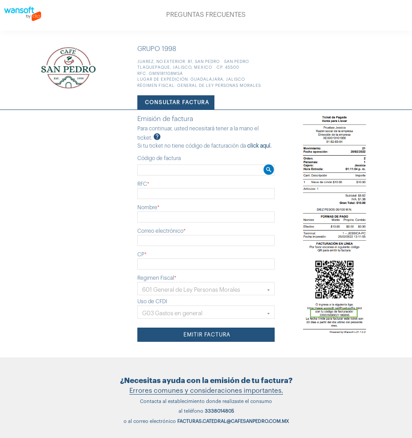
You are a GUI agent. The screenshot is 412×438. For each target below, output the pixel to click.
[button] (206, 288)
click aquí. (259, 146)
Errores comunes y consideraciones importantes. (206, 390)
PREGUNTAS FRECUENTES (205, 15)
